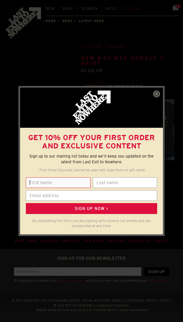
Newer (117, 46)
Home (50, 21)
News (67, 21)
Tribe (65, 310)
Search (89, 8)
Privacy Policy (158, 280)
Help (111, 8)
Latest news (91, 21)
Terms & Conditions (71, 280)
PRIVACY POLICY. (158, 300)
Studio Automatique (133, 310)
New (50, 8)
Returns (116, 241)
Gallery (49, 241)
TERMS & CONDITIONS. (128, 300)
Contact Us (139, 241)
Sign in (132, 8)
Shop (68, 8)
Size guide (94, 241)
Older (93, 46)
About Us (70, 241)
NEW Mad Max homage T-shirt (124, 61)
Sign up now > (91, 208)
